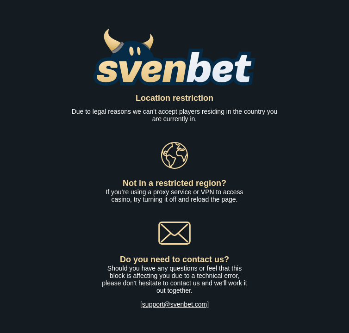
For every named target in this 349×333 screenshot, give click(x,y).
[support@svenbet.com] (174, 304)
